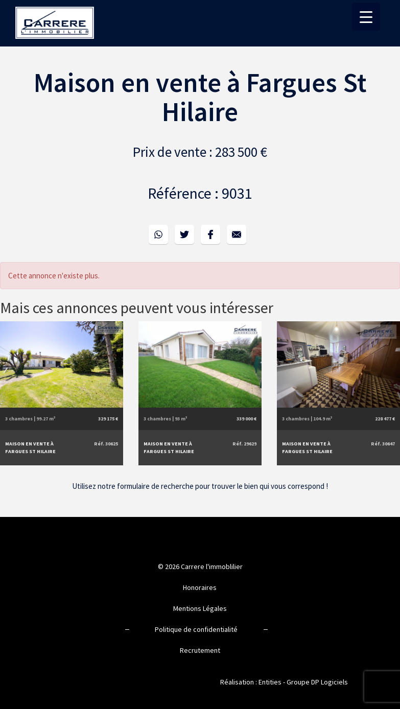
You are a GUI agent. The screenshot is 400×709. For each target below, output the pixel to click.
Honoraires (200, 587)
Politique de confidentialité (196, 629)
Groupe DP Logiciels (317, 682)
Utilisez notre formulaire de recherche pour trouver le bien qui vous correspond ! (200, 486)
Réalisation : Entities (250, 682)
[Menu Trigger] (366, 17)
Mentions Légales (200, 608)
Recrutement (200, 650)
